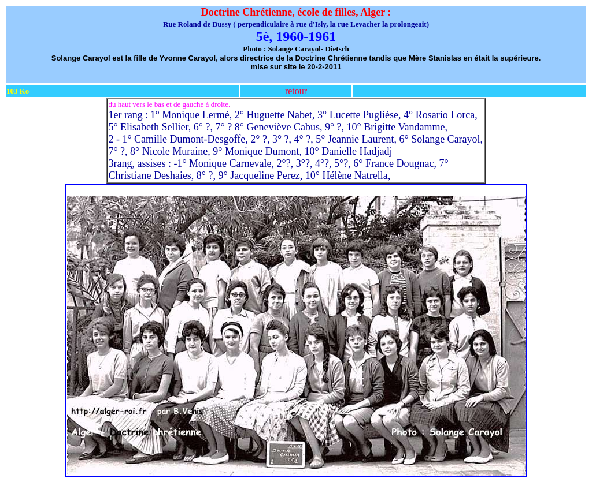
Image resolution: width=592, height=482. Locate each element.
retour (296, 91)
